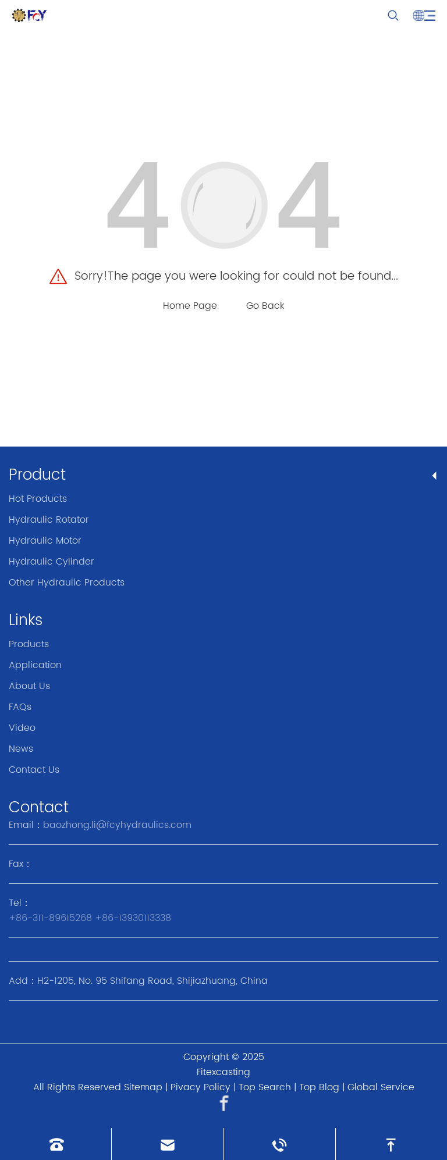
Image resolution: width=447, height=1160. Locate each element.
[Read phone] (55, 1144)
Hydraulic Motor (45, 540)
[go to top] (391, 1144)
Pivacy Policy (200, 1087)
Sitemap (143, 1087)
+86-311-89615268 (50, 918)
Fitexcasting (223, 1072)
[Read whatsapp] (279, 1144)
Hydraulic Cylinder (51, 561)
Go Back (265, 305)
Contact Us (34, 769)
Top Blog (319, 1087)
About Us (29, 686)
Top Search (265, 1087)
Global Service (380, 1087)
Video (22, 728)
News (21, 748)
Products (29, 644)
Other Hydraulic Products (67, 582)
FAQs (20, 707)
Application (35, 665)
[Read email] (167, 1144)
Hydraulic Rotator (49, 519)
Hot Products (38, 498)
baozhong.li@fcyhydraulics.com (117, 825)
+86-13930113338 (133, 918)
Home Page (190, 305)
